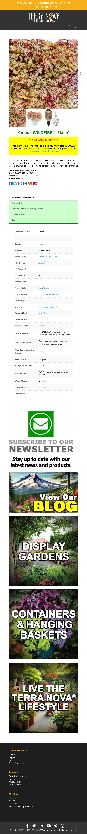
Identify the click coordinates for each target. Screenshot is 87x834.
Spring (41, 351)
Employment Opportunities (21, 806)
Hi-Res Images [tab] (18, 214)
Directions (13, 803)
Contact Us (14, 754)
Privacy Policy (15, 782)
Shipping (12, 757)
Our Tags (13, 779)
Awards (12, 798)
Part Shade (23, 175)
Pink (46, 294)
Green (41, 294)
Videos (12, 800)
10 (40, 325)
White (58, 294)
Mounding (43, 313)
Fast (40, 319)
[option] (43, 74)
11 (43, 325)
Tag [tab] (13, 219)
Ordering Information (18, 776)
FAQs (11, 760)
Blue (40, 288)
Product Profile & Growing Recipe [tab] (27, 208)
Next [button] (80, 74)
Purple (46, 288)
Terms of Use (15, 784)
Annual (42, 262)
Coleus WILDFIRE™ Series (49, 256)
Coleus (41, 244)
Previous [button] (6, 74)
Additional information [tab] (23, 197)
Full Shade (33, 175)
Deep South (43, 387)
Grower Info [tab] (17, 203)
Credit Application (17, 763)
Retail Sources (50, 151)
